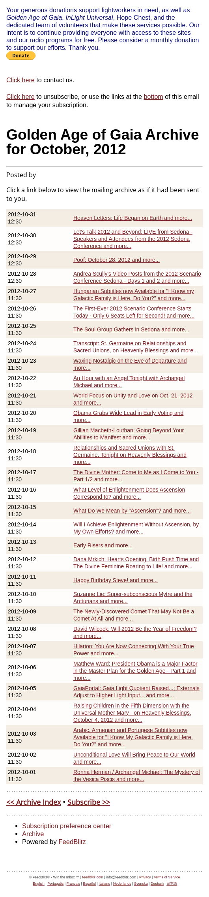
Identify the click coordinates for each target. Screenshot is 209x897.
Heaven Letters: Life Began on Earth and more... (132, 218)
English (39, 884)
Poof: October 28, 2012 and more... (116, 260)
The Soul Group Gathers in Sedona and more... (131, 329)
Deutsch (157, 884)
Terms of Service (167, 877)
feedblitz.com (92, 877)
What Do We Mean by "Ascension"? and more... (132, 510)
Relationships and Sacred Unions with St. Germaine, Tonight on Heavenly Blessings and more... (130, 455)
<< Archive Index (33, 802)
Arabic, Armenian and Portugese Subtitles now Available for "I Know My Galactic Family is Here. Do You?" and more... (133, 737)
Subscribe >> (88, 802)
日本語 (171, 884)
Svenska (141, 884)
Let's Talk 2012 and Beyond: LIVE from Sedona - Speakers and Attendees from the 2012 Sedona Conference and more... (132, 239)
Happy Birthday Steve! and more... (115, 580)
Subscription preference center (66, 826)
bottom (153, 96)
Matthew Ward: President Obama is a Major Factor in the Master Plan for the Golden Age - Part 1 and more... (135, 670)
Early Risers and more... (102, 545)
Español (89, 884)
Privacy (145, 877)
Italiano (104, 884)
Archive (33, 834)
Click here (20, 79)
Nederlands (122, 884)
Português (55, 884)
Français (73, 884)
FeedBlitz (72, 842)
